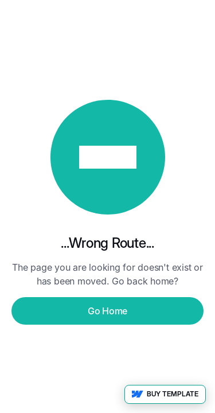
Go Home (107, 311)
